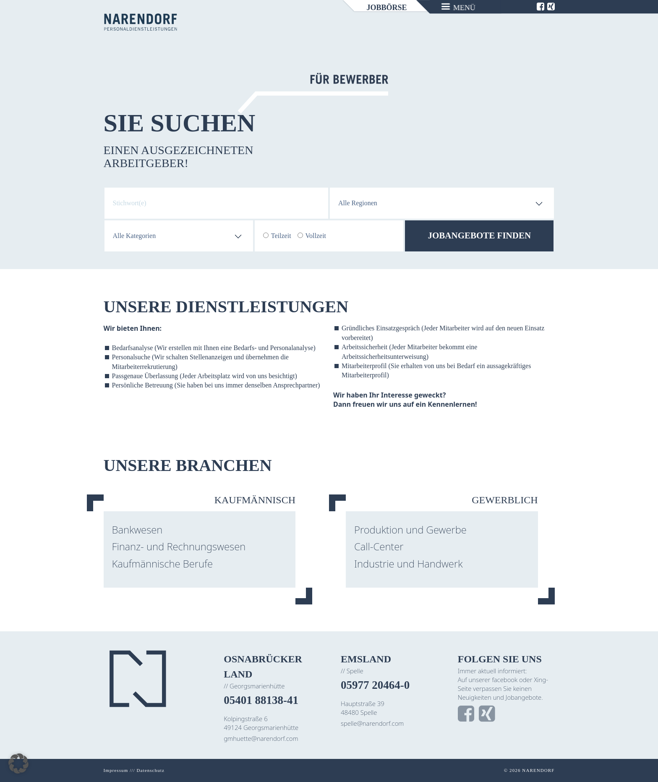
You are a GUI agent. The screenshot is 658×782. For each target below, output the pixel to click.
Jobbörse (387, 7)
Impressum (116, 770)
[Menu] (458, 6)
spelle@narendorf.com (372, 723)
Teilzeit (281, 235)
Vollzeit (316, 235)
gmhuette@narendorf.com (261, 738)
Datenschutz (150, 770)
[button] (18, 763)
